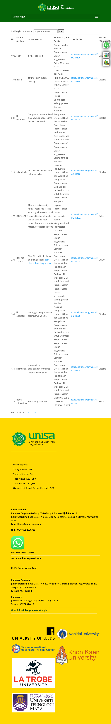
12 (33, 412)
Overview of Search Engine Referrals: (31, 488)
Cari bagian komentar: (22, 31)
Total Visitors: (20, 483)
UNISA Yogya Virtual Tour (24, 568)
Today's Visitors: (21, 474)
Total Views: (19, 478)
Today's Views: (20, 469)
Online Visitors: (21, 464)
